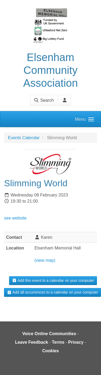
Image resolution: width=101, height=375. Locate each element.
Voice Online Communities (49, 333)
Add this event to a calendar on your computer (53, 280)
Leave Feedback (31, 342)
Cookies (50, 351)
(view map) (44, 260)
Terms (58, 342)
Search (44, 100)
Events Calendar (24, 137)
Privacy (75, 342)
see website (15, 218)
